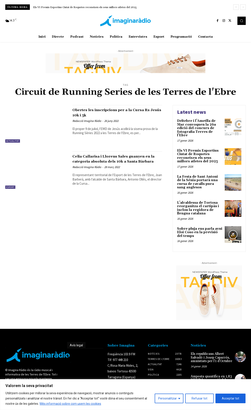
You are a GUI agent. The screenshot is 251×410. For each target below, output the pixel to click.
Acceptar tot (230, 398)
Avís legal (76, 345)
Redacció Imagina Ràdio (86, 121)
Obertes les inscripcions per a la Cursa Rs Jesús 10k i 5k (110, 112)
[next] (243, 7)
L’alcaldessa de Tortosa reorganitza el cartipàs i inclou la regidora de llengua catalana (198, 208)
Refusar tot (199, 398)
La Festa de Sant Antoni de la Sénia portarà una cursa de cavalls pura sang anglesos (197, 182)
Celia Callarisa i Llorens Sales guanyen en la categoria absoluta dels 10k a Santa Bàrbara (111, 161)
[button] (241, 21)
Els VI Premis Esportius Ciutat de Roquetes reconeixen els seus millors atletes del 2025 (85, 7)
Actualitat (12, 141)
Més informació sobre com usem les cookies (70, 403)
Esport (10, 187)
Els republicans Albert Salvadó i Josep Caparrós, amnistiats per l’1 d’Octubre (211, 357)
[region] (125, 394)
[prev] (236, 7)
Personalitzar (167, 398)
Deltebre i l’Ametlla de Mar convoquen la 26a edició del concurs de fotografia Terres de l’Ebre (196, 128)
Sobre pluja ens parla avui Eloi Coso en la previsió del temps (199, 232)
